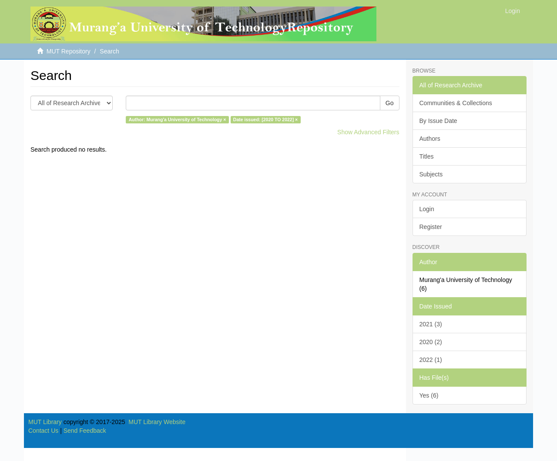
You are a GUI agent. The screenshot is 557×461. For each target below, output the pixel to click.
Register (430, 226)
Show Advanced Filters (368, 132)
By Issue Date (438, 120)
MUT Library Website (156, 421)
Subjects (431, 174)
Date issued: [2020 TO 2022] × (265, 119)
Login (426, 209)
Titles (426, 156)
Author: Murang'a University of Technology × (177, 119)
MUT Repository (69, 51)
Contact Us (43, 430)
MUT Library (45, 421)
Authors (429, 138)
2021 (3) (430, 324)
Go (390, 102)
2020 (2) (430, 341)
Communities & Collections (455, 102)
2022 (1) (430, 359)
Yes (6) (429, 395)
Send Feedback (85, 430)
